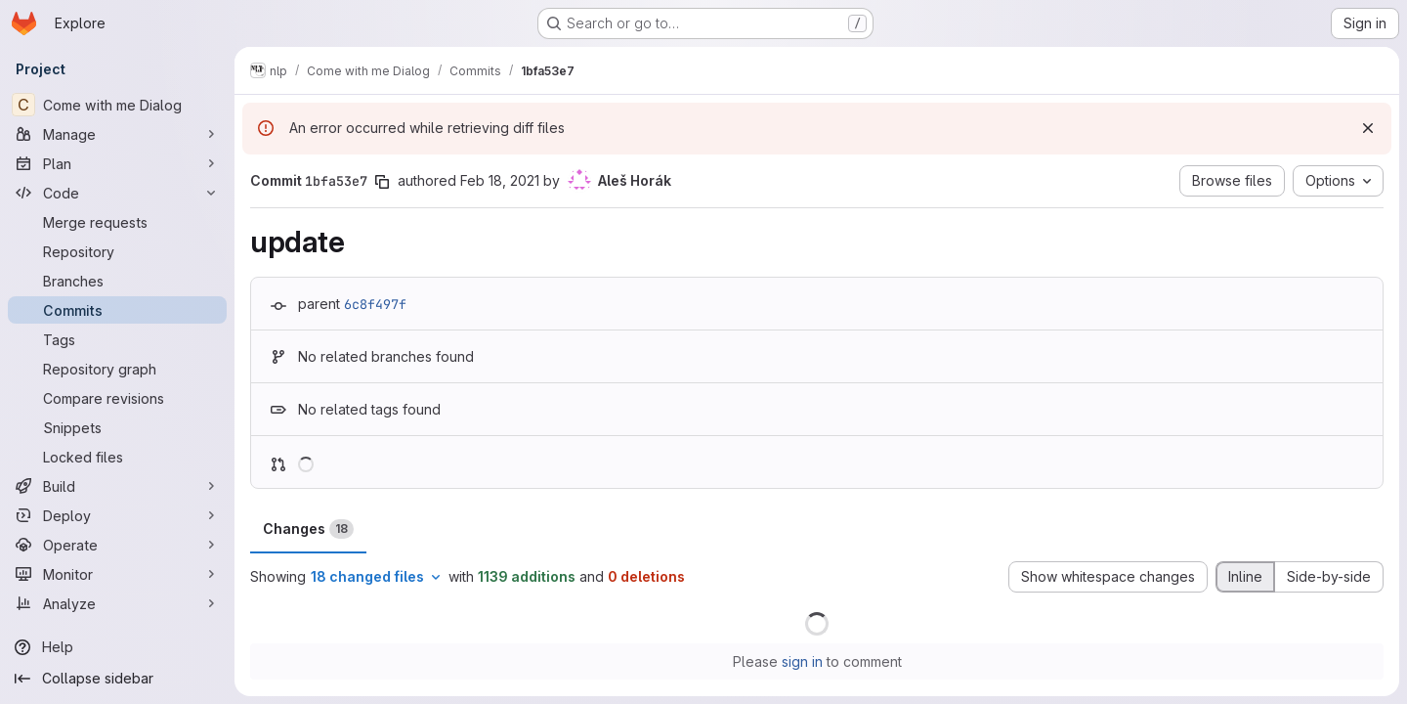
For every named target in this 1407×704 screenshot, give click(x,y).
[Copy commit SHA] (382, 182)
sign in (802, 661)
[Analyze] (117, 603)
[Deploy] (117, 515)
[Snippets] (117, 427)
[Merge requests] (117, 222)
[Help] (117, 647)
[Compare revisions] (117, 398)
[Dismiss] (1368, 128)
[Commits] (117, 310)
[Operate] (117, 544)
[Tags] (117, 339)
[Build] (117, 486)
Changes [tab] (308, 529)
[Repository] (117, 251)
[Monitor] (117, 574)
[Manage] (117, 134)
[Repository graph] (117, 368)
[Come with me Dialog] (117, 104)
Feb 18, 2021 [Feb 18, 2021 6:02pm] (499, 180)
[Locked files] (117, 456)
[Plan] (117, 163)
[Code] (117, 192)
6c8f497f (375, 304)
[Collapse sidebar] (117, 678)
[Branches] (117, 280)
